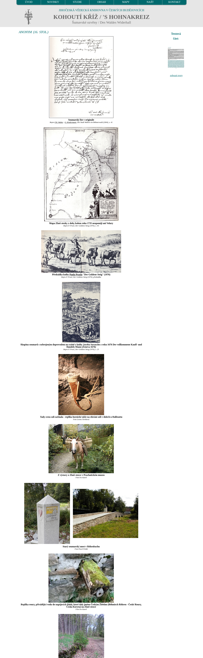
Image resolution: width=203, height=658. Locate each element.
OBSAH (101, 2)
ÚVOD (28, 2)
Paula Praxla (76, 274)
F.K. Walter (59, 122)
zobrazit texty (176, 75)
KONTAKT (174, 2)
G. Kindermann (70, 122)
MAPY (125, 2)
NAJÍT (150, 2)
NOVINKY (53, 2)
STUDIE (77, 2)
